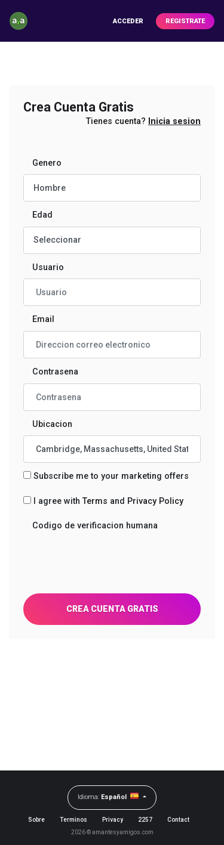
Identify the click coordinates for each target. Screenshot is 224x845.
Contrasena (55, 372)
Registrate (185, 21)
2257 (145, 819)
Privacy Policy (155, 501)
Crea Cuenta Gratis (112, 609)
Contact (178, 819)
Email (43, 319)
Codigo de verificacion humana (95, 526)
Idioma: (109, 796)
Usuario (48, 267)
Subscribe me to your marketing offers (111, 476)
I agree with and (108, 501)
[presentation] (114, 560)
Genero (47, 163)
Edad (42, 215)
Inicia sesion (174, 121)
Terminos (73, 819)
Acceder (128, 21)
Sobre (36, 819)
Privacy (112, 819)
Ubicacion (52, 424)
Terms (95, 501)
